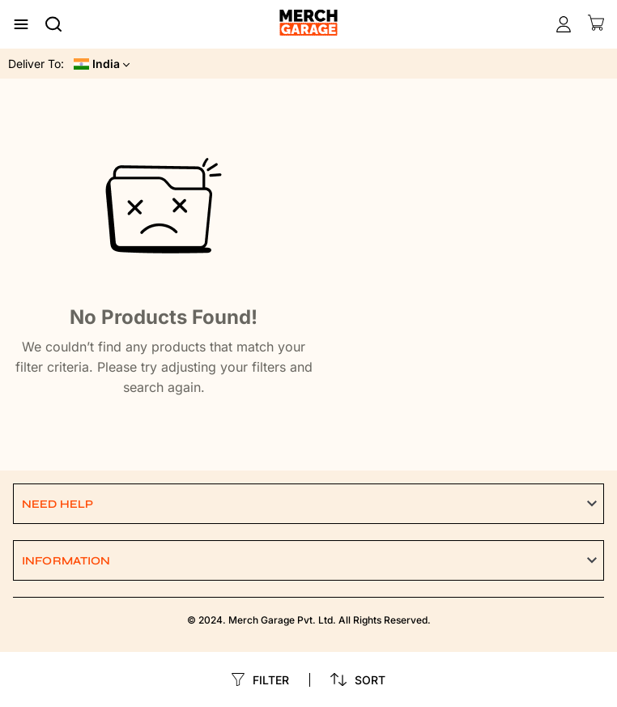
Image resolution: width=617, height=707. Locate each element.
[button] (308, 503)
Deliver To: (36, 63)
